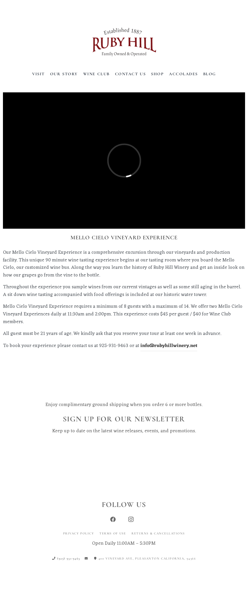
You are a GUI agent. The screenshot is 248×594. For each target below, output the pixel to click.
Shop (157, 73)
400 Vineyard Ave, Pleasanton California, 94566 (145, 558)
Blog (209, 73)
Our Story (64, 73)
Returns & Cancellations (158, 533)
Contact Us (130, 73)
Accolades (183, 73)
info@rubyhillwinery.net (168, 346)
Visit (38, 73)
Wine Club (96, 73)
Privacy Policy (78, 533)
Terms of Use (112, 533)
